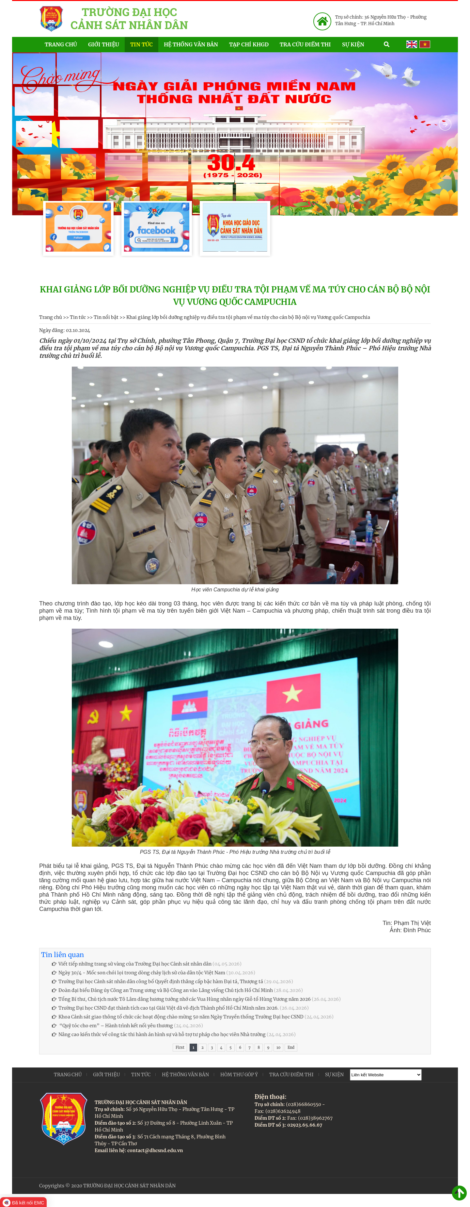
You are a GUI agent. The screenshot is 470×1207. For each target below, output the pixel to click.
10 (278, 1047)
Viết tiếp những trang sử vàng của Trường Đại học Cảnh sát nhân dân (132, 964)
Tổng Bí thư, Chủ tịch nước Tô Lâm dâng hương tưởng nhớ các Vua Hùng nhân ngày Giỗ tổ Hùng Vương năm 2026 (181, 999)
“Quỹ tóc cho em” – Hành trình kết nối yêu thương (112, 1026)
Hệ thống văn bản (191, 44)
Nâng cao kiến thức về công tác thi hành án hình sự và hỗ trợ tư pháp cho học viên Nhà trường (159, 1034)
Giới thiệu (103, 44)
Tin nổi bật (106, 317)
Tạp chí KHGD (249, 44)
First (180, 1047)
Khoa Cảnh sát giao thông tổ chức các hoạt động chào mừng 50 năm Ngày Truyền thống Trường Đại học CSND (178, 1017)
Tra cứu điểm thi (305, 44)
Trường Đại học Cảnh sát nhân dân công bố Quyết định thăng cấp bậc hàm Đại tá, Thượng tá (157, 981)
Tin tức (141, 44)
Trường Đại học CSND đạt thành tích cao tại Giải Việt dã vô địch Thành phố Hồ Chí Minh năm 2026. (165, 1008)
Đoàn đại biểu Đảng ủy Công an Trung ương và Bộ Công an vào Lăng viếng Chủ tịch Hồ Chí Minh (162, 990)
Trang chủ (61, 44)
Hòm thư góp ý (239, 1075)
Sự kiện (360, 44)
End (291, 1047)
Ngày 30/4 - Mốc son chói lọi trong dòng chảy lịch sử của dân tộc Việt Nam (138, 973)
